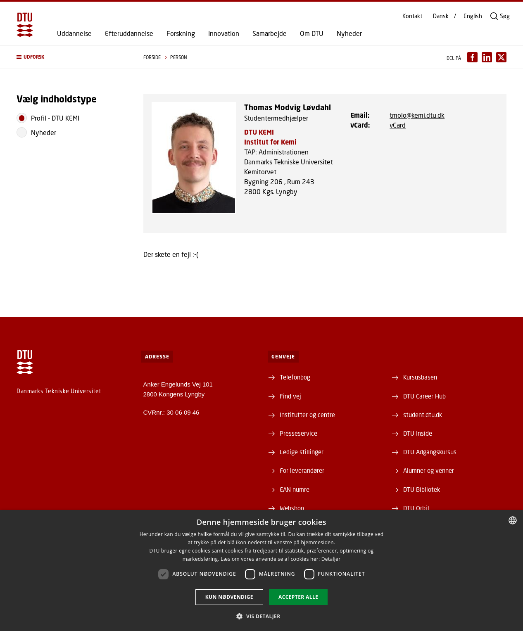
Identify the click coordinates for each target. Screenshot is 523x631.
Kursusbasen (420, 377)
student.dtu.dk (422, 414)
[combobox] (513, 520)
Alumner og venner (428, 470)
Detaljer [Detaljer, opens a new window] (331, 558)
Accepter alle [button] (298, 596)
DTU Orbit (416, 508)
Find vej (290, 396)
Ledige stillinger (301, 451)
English (473, 16)
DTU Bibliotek (421, 489)
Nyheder (349, 33)
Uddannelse (74, 33)
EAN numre (294, 489)
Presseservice (298, 433)
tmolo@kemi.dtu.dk (417, 115)
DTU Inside (417, 433)
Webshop (292, 508)
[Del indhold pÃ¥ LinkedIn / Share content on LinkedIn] (487, 57)
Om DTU (311, 33)
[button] (72, 57)
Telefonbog (295, 377)
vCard (398, 125)
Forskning (180, 33)
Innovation (223, 33)
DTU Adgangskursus (429, 451)
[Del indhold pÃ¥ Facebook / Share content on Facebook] (472, 57)
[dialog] (261, 570)
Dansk (441, 16)
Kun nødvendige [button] (229, 596)
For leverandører (302, 470)
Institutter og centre (307, 414)
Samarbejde (269, 33)
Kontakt (412, 16)
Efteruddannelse (129, 33)
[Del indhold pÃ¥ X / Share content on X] (501, 57)
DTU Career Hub (424, 396)
